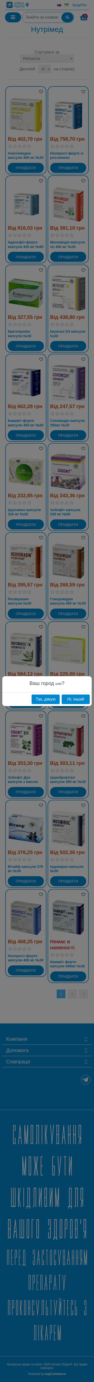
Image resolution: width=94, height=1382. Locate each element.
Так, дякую (45, 699)
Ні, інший (75, 699)
